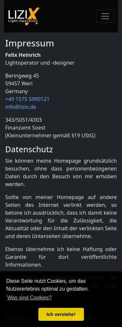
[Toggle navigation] (105, 16)
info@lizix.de (20, 106)
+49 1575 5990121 (27, 99)
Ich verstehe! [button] (61, 314)
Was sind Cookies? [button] (29, 297)
